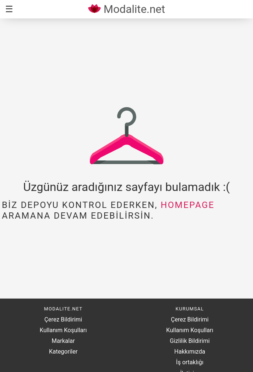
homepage (187, 205)
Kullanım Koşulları (63, 330)
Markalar (63, 340)
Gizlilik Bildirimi (190, 340)
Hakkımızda (189, 351)
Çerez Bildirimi (63, 319)
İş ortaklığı (189, 362)
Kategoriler (63, 351)
